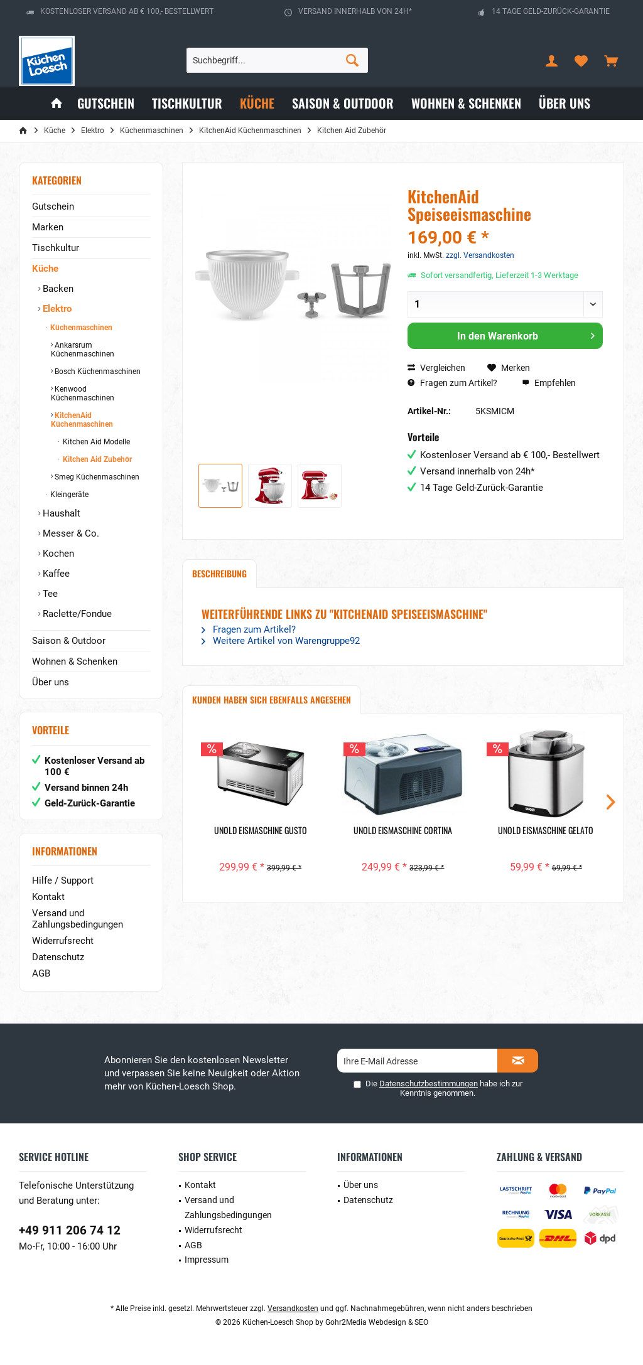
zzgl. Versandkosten (480, 255)
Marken (47, 227)
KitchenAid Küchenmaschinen (82, 420)
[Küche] (257, 103)
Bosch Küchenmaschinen (97, 371)
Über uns (50, 682)
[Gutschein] (105, 103)
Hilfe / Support (63, 880)
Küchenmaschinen (80, 327)
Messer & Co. (69, 533)
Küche (45, 268)
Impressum (207, 1260)
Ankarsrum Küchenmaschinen (82, 349)
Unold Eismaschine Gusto (260, 830)
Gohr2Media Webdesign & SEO (376, 1322)
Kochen (57, 553)
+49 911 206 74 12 (70, 1230)
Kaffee (55, 573)
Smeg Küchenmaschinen (96, 477)
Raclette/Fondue (76, 613)
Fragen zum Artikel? (452, 383)
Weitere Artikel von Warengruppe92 (281, 640)
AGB (41, 973)
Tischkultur (55, 248)
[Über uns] (564, 103)
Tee (49, 593)
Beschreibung (219, 573)
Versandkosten (292, 1308)
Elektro (56, 308)
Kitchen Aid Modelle (95, 441)
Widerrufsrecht (63, 940)
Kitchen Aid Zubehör (96, 459)
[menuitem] (611, 60)
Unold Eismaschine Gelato (545, 830)
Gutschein (53, 206)
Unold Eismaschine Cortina (403, 830)
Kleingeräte (68, 494)
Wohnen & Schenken (74, 661)
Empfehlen (549, 383)
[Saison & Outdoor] (343, 103)
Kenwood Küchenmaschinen (82, 393)
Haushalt (60, 513)
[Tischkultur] (187, 103)
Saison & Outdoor (68, 640)
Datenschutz (58, 957)
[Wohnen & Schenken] (466, 103)
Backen (56, 288)
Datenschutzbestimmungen (428, 1083)
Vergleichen (436, 368)
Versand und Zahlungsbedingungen (77, 918)
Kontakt (48, 896)
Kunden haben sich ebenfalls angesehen (271, 699)
